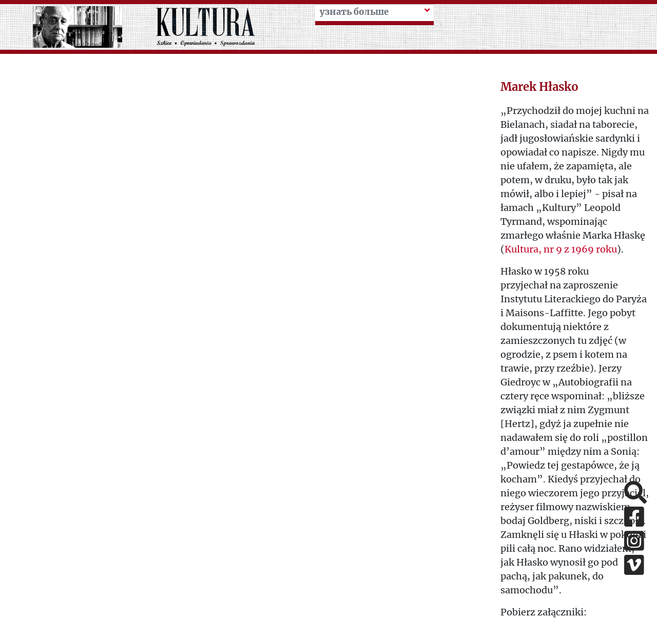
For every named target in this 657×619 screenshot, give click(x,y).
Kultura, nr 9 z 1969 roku (561, 249)
